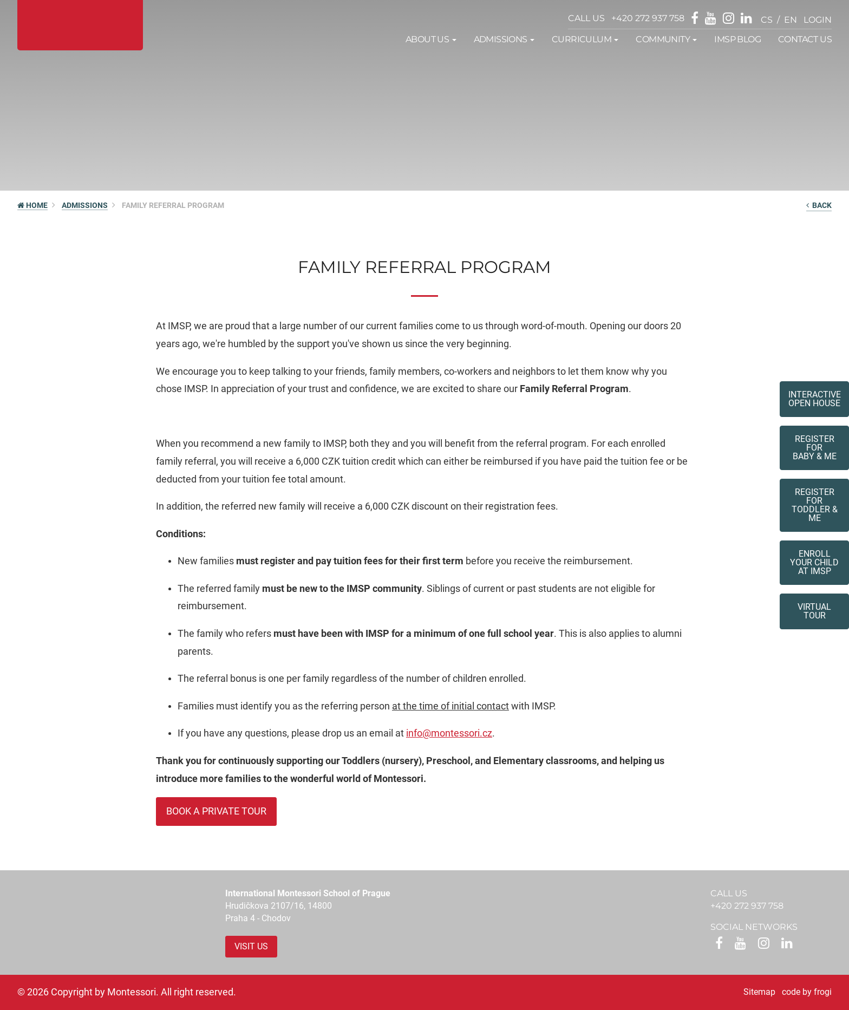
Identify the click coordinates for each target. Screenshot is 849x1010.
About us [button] (431, 39)
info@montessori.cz (449, 733)
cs (767, 20)
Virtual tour (814, 611)
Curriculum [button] (585, 39)
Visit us (251, 946)
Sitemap (759, 992)
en (790, 20)
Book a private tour (216, 811)
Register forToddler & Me (815, 505)
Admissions (85, 205)
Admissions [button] (504, 39)
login (818, 20)
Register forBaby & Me (815, 447)
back (819, 205)
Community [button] (666, 39)
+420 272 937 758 (647, 18)
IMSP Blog (737, 39)
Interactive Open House (814, 398)
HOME (32, 205)
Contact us (805, 39)
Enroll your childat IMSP (814, 562)
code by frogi (807, 992)
